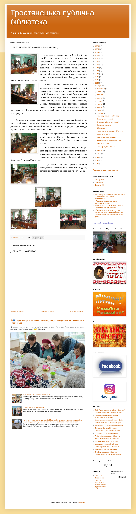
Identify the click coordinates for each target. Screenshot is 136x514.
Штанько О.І (99, 185)
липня (99, 101)
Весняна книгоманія (104, 125)
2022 (97, 58)
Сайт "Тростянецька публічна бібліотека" (109, 410)
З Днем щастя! (102, 128)
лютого (100, 150)
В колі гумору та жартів (105, 119)
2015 (97, 80)
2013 (97, 157)
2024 (97, 52)
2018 (97, 71)
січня (99, 154)
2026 (97, 46)
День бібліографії (103, 143)
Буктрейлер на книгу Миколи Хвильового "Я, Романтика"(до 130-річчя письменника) (109, 196)
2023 (97, 55)
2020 (97, 64)
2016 (97, 77)
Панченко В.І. (100, 182)
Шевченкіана (99, 478)
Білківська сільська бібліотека (105, 428)
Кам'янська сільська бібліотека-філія (108, 423)
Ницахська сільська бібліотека (106, 449)
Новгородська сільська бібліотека (107, 447)
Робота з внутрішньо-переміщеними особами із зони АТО (100, 484)
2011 (97, 163)
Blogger (82, 502)
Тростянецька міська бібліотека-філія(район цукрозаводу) (106, 416)
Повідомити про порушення (105, 170)
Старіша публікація (77, 311)
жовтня (100, 92)
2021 (97, 61)
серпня (100, 98)
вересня (100, 95)
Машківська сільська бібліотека (106, 444)
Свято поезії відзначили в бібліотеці (110, 131)
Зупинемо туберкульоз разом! (107, 122)
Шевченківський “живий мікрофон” (109, 140)
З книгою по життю (103, 134)
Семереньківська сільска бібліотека (108, 455)
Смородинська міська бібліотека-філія (109, 420)
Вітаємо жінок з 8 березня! (106, 137)
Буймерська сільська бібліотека (106, 433)
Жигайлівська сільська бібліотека (107, 439)
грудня (99, 86)
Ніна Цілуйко (99, 180)
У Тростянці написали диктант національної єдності (106, 202)
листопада (101, 89)
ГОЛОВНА (98, 475)
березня (100, 113)
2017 (97, 74)
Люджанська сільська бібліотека (106, 441)
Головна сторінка (47, 311)
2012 (97, 160)
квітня (99, 110)
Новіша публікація (17, 311)
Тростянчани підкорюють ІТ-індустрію (36, 394)
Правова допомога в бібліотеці (108, 116)
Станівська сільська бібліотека (106, 452)
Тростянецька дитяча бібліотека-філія (108, 413)
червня (100, 104)
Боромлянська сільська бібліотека (107, 431)
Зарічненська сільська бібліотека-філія (109, 425)
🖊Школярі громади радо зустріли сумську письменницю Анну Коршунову (109, 211)
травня (100, 107)
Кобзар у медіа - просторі (106, 147)
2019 (97, 68)
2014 (97, 83)
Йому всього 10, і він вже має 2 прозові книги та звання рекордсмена (109, 206)
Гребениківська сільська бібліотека (107, 436)
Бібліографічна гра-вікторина (33, 407)
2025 (97, 49)
